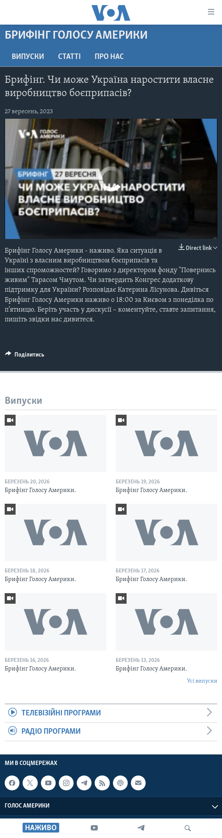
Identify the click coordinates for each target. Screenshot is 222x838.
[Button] (24, 356)
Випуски (28, 57)
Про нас (109, 57)
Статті (69, 57)
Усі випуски (202, 681)
